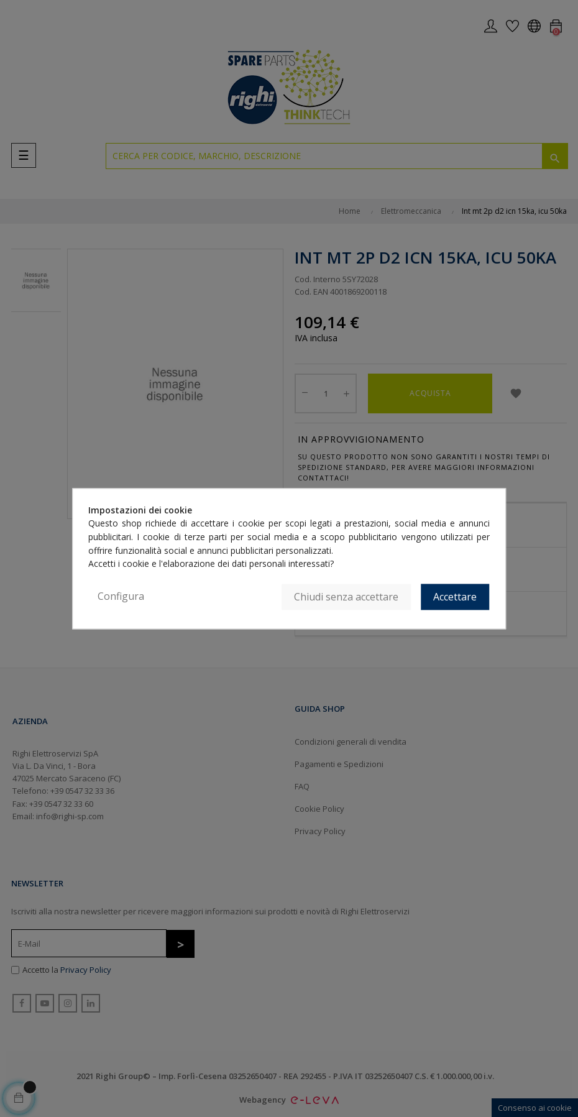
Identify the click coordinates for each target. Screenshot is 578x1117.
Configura (121, 596)
